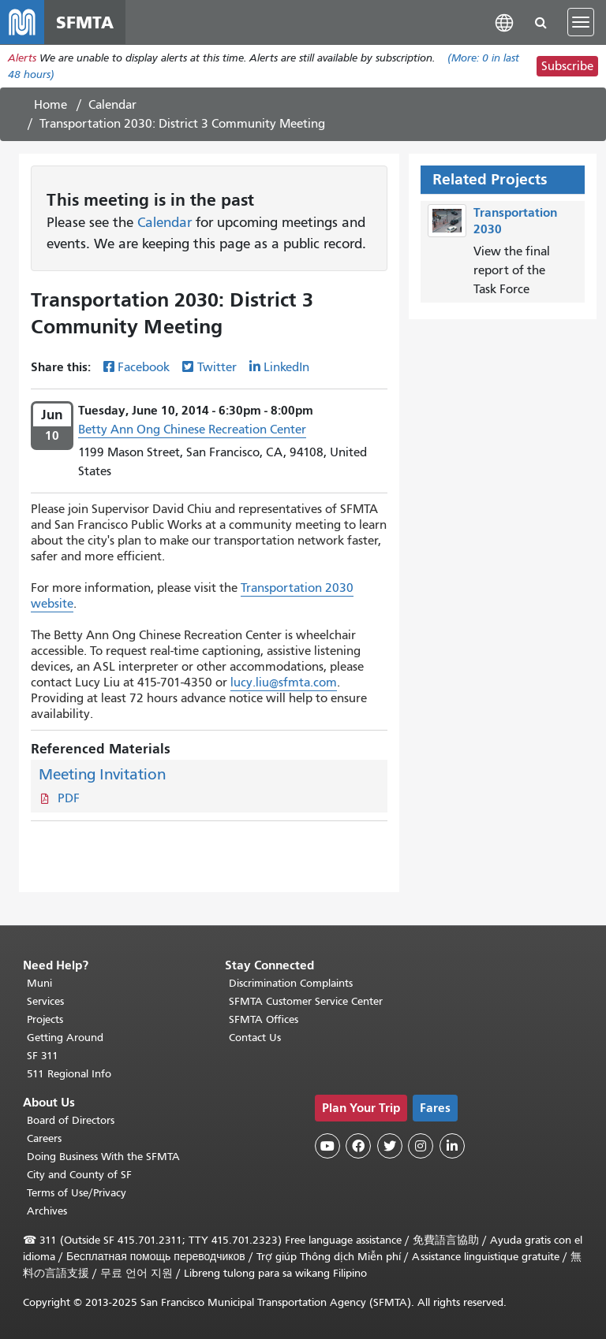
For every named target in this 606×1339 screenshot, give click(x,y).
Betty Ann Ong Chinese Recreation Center (192, 429)
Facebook (144, 367)
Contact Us (255, 1037)
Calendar (112, 105)
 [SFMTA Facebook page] (358, 1146)
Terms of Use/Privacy (76, 1193)
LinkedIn (286, 367)
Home (50, 105)
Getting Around (65, 1037)
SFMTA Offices (263, 1019)
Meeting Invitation (102, 774)
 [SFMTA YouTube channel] (327, 1146)
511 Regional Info (69, 1073)
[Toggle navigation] (580, 22)
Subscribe (567, 66)
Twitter (217, 367)
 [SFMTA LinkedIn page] (452, 1146)
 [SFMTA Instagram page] (420, 1146)
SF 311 (42, 1055)
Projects (45, 1019)
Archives (47, 1211)
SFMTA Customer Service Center (306, 1001)
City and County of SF (79, 1174)
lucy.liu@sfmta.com (283, 682)
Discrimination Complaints (291, 983)
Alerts (22, 58)
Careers (44, 1138)
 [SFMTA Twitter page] (389, 1146)
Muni (39, 983)
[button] (504, 22)
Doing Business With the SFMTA (103, 1156)
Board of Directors (70, 1120)
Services (45, 1001)
